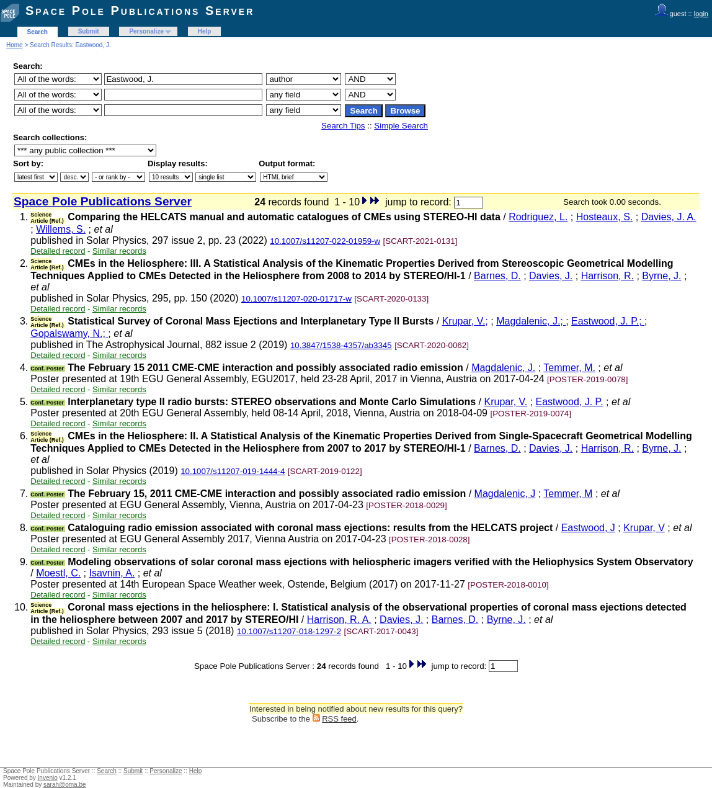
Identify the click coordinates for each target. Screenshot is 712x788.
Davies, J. (550, 276)
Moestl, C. (58, 573)
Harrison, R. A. (339, 619)
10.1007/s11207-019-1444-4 (232, 471)
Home (14, 45)
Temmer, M (567, 493)
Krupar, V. (506, 401)
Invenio (48, 777)
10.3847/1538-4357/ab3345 (341, 345)
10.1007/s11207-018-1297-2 (289, 631)
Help (204, 31)
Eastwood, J (588, 527)
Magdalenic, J (505, 493)
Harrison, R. (607, 276)
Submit (88, 31)
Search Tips (343, 125)
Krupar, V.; (465, 321)
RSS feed (339, 718)
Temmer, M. (569, 367)
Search (37, 32)
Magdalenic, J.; (531, 321)
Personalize (146, 31)
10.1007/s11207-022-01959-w (325, 241)
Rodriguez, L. (538, 217)
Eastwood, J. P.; (607, 321)
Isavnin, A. (112, 573)
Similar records (119, 251)
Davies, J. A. (668, 217)
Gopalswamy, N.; (69, 333)
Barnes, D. (497, 276)
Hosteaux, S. (604, 217)
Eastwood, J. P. (569, 401)
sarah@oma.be (64, 784)
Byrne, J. (661, 276)
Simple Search (401, 125)
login (701, 13)
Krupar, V (644, 527)
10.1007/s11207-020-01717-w (296, 298)
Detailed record (57, 251)
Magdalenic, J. (503, 367)
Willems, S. (61, 229)
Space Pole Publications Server (139, 10)
